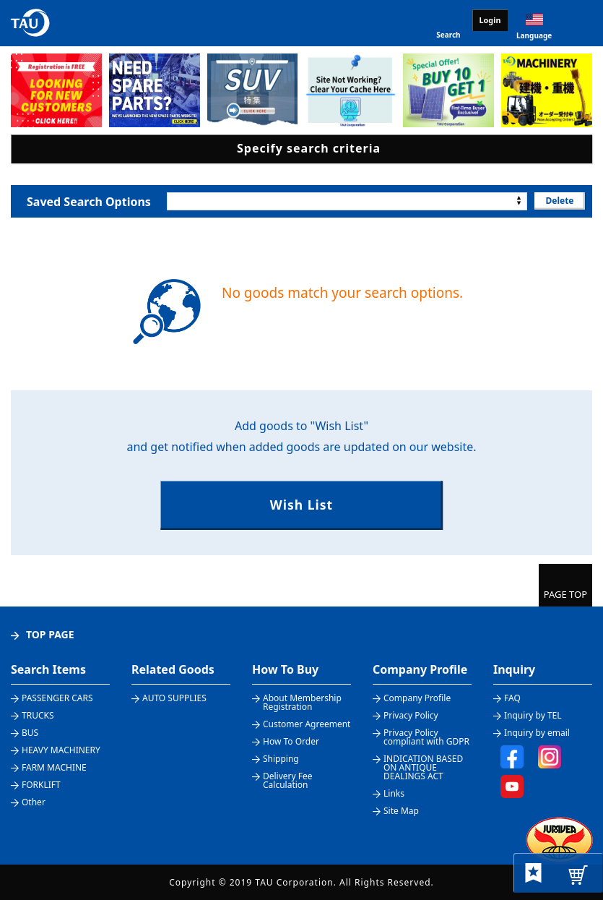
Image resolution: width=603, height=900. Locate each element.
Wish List (301, 504)
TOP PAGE (50, 634)
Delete (559, 200)
